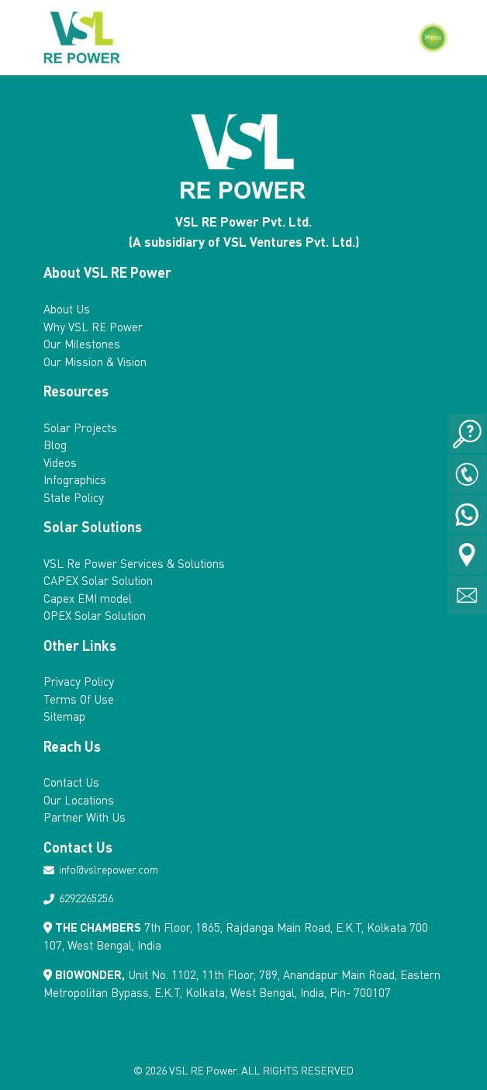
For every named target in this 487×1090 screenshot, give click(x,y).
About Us (66, 309)
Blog (55, 444)
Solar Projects (80, 427)
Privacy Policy (78, 681)
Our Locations (78, 800)
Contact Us (71, 782)
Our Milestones (81, 343)
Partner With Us (84, 817)
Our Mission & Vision (95, 361)
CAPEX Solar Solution (98, 580)
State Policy (73, 497)
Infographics (74, 479)
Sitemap (64, 716)
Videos (60, 462)
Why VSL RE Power (93, 326)
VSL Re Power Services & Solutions (134, 563)
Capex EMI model (87, 598)
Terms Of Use (78, 699)
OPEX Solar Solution (94, 615)
